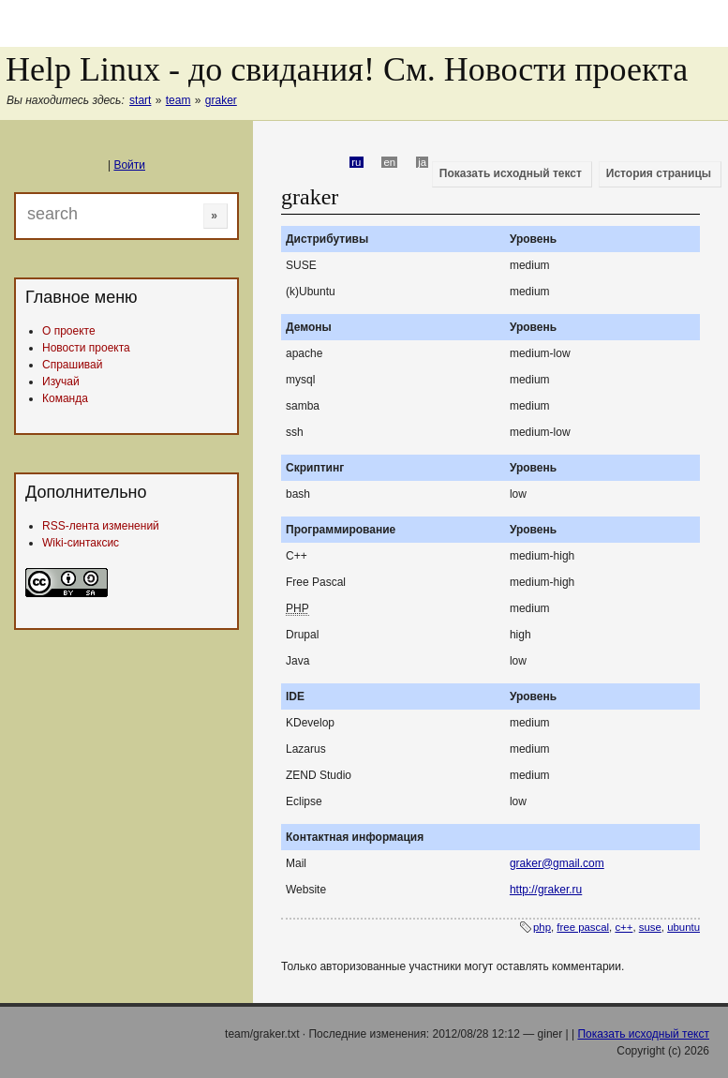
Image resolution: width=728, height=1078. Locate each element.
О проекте (69, 330)
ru (356, 162)
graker (221, 100)
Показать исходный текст (643, 1034)
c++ (623, 927)
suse (650, 927)
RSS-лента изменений (100, 525)
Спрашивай (72, 364)
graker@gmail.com (557, 863)
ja (422, 162)
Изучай (61, 381)
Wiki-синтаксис (80, 542)
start (140, 100)
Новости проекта (86, 347)
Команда (65, 398)
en (390, 162)
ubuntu (683, 927)
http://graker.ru (546, 889)
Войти (129, 165)
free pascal (583, 927)
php (542, 927)
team (178, 100)
